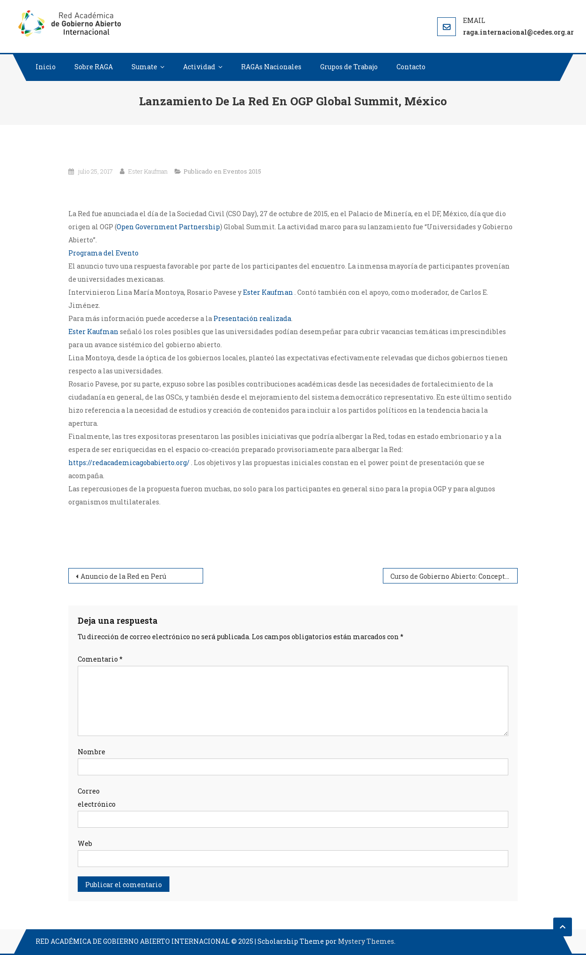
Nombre (91, 751)
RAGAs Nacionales (271, 66)
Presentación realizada (252, 318)
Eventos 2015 (242, 171)
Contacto (410, 66)
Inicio (46, 66)
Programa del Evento (103, 252)
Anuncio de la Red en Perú (123, 576)
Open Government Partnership (168, 226)
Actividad (199, 66)
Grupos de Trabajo (349, 66)
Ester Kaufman (148, 171)
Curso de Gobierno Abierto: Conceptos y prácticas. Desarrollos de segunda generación (454, 576)
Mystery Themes (366, 941)
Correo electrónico (97, 798)
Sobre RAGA (93, 66)
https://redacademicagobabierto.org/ (129, 462)
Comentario (100, 659)
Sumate (144, 66)
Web (85, 843)
